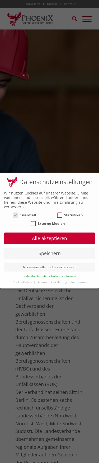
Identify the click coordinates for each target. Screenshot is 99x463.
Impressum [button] (79, 279)
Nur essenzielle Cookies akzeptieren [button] (49, 264)
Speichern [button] (50, 250)
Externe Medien (48, 220)
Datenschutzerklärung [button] (52, 279)
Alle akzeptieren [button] (49, 236)
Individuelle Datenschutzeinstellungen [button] (49, 273)
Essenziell (24, 212)
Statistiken (70, 212)
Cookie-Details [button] (23, 279)
